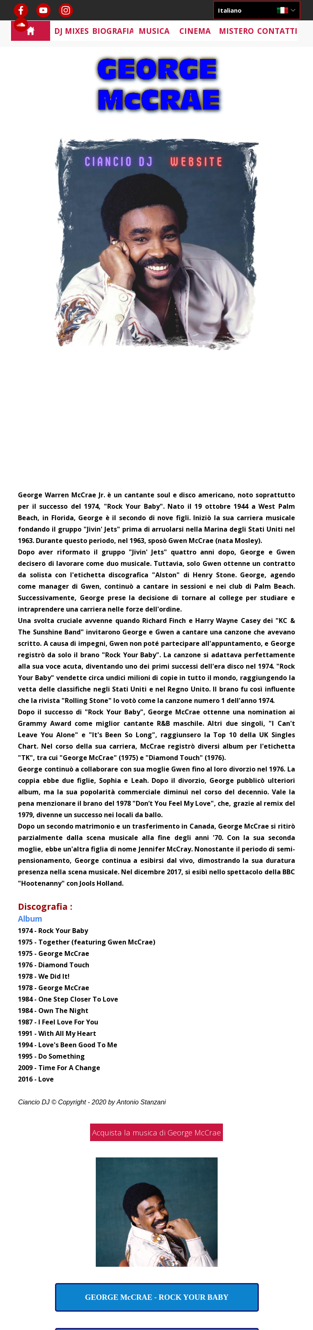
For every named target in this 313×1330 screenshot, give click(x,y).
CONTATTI (277, 31)
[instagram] (66, 10)
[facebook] (21, 10)
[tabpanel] (156, 798)
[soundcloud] (21, 25)
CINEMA (195, 31)
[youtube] (43, 10)
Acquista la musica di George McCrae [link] (156, 1132)
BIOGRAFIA (113, 31)
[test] (157, 1297)
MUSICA (154, 31)
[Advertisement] (156, 427)
